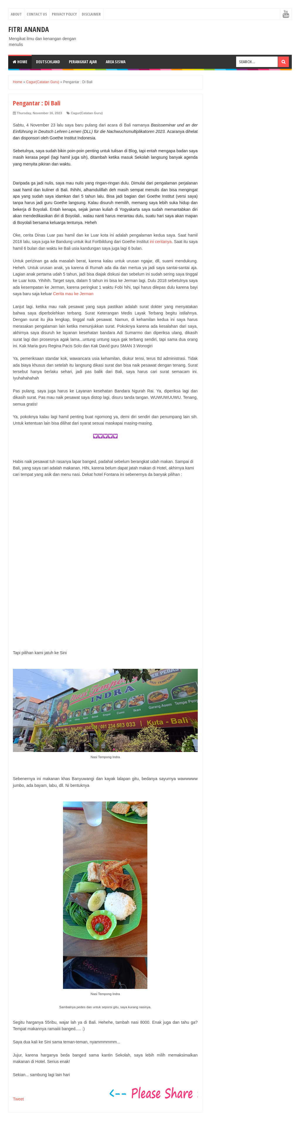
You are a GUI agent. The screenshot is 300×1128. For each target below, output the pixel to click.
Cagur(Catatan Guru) (87, 113)
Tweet (18, 1099)
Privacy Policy (64, 14)
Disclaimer (91, 14)
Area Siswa (115, 61)
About (16, 14)
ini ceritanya (161, 241)
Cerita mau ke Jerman (73, 293)
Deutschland (48, 61)
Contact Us (37, 14)
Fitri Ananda (28, 29)
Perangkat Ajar (83, 61)
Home (20, 61)
